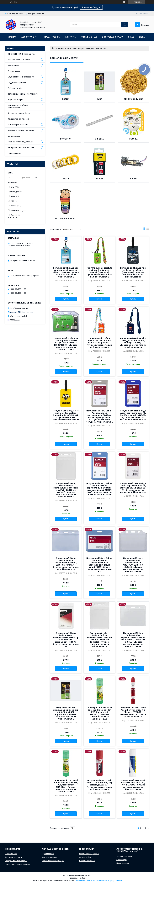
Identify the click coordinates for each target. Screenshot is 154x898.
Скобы (99, 179)
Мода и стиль (14, 136)
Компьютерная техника (18, 119)
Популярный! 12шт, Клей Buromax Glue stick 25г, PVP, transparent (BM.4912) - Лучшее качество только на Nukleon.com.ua (99, 713)
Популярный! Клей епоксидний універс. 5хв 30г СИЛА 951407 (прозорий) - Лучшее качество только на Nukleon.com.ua (65, 713)
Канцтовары (78, 48)
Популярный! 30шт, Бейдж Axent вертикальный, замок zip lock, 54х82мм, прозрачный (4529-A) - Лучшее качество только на (66, 639)
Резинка (133, 139)
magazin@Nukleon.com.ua (21, 312)
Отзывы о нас (89, 37)
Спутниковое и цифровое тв (21, 77)
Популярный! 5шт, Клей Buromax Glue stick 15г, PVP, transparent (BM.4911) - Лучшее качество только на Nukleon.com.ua (66, 786)
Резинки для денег (133, 99)
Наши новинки (52, 37)
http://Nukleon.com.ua (19, 308)
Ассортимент (29, 37)
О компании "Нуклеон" (89, 854)
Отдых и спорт (14, 71)
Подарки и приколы (17, 82)
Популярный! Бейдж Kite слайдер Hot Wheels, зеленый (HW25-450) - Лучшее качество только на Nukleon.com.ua (99, 272)
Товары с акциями (124, 856)
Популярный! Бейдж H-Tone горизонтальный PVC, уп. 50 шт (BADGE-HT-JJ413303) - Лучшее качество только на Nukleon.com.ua (66, 344)
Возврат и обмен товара (16, 861)
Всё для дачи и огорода (19, 60)
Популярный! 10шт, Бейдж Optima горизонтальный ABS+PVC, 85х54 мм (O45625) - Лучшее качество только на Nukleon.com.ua (133, 565)
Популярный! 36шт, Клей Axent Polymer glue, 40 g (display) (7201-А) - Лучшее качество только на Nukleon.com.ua (133, 712)
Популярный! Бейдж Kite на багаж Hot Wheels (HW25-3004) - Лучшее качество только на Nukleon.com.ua (133, 272)
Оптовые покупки (49, 857)
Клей (99, 99)
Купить (66, 299)
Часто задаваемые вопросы (17, 864)
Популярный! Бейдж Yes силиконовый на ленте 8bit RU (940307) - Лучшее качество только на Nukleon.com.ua (66, 272)
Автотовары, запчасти (18, 125)
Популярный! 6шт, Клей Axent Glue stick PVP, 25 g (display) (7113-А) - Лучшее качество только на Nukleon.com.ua (99, 784)
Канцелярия (13, 65)
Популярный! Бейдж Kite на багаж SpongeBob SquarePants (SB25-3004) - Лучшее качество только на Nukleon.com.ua (66, 415)
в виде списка (147, 229)
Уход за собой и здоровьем (20, 142)
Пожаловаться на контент (85, 880)
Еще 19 (13, 217)
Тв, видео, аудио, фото (19, 113)
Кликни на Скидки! (91, 7)
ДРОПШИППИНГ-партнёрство (21, 54)
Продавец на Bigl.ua (77, 878)
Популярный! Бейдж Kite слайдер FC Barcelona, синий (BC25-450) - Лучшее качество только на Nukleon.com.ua (133, 342)
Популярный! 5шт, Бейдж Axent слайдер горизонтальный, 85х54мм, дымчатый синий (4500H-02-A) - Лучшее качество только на (99, 565)
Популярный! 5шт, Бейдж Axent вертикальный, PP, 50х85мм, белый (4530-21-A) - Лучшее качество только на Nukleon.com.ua (133, 487)
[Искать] (124, 24)
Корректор (65, 139)
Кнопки (133, 179)
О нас (131, 37)
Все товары (121, 860)
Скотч (65, 179)
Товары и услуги (63, 48)
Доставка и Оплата (112, 37)
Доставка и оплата (13, 857)
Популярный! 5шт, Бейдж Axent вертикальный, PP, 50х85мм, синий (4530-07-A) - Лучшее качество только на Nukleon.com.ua (133, 415)
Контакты (70, 37)
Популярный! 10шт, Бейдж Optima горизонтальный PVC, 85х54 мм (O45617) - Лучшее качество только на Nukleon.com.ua (66, 563)
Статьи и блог (85, 857)
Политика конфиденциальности (109, 880)
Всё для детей (15, 88)
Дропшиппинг (48, 854)
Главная (12, 37)
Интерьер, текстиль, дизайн (21, 147)
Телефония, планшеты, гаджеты (23, 94)
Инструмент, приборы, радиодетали (18, 106)
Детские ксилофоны (65, 219)
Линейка (99, 139)
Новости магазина (87, 861)
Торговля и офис (15, 99)
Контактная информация (53, 861)
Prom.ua (89, 875)
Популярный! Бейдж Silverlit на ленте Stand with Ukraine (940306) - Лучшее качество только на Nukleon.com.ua (99, 342)
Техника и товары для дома (21, 130)
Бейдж (65, 99)
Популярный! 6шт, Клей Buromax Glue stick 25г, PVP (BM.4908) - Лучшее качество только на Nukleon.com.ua (133, 784)
